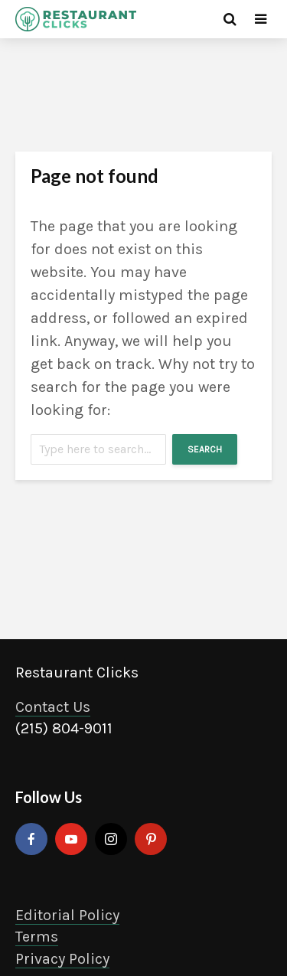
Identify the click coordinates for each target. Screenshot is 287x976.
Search (205, 449)
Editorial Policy (67, 915)
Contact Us (52, 707)
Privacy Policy (62, 959)
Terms (36, 936)
